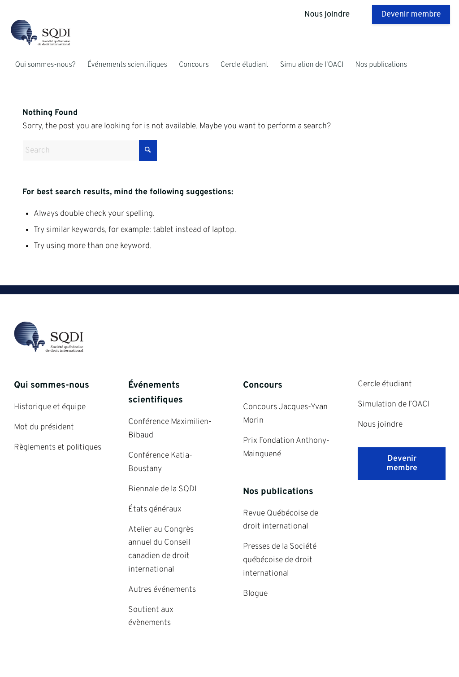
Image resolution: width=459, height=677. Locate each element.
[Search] (89, 150)
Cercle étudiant (385, 384)
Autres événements (162, 590)
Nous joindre (380, 424)
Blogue (255, 594)
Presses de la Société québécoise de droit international (279, 560)
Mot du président (44, 427)
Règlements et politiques (57, 447)
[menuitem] (45, 65)
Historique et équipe (50, 407)
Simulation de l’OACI (394, 404)
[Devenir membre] (402, 463)
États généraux (155, 509)
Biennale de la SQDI (162, 489)
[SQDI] (53, 33)
